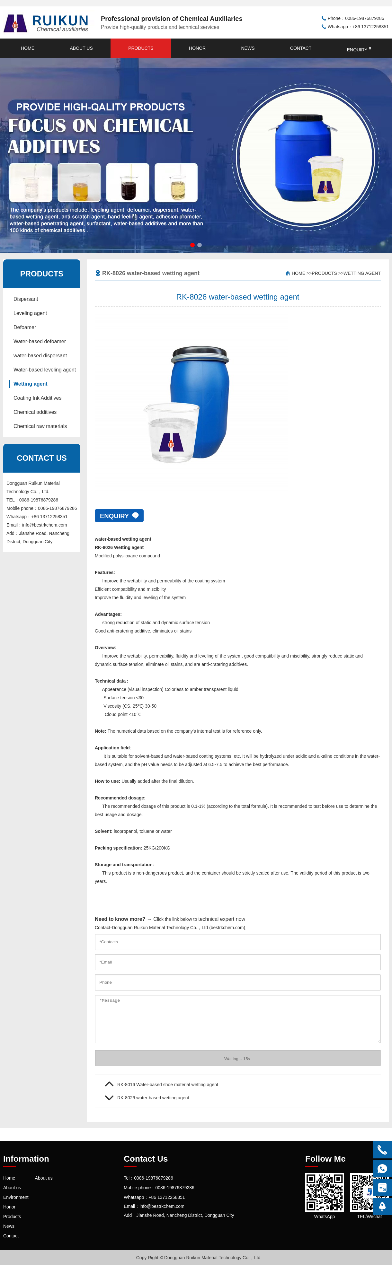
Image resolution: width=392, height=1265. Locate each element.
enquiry (359, 49)
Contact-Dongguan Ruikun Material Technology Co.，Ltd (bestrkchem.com (169, 927)
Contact (301, 48)
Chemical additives (35, 412)
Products (141, 48)
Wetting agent (30, 384)
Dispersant (25, 299)
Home (27, 48)
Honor (197, 48)
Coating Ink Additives (37, 398)
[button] (192, 245)
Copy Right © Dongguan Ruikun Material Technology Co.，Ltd (198, 1257)
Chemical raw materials (40, 426)
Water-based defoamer (39, 341)
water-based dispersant (40, 355)
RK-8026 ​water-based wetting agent (153, 1097)
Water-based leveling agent (44, 369)
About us (81, 48)
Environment (16, 1197)
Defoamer (24, 327)
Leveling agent (30, 313)
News (247, 48)
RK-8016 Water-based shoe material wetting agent (167, 1084)
